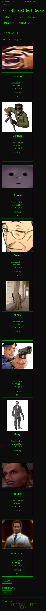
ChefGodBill (17, 86)
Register (32, 17)
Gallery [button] (8, 17)
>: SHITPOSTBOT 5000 (23, 10)
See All (6, 581)
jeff (43, 610)
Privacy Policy (9, 601)
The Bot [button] (8, 23)
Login (21, 17)
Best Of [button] (23, 23)
